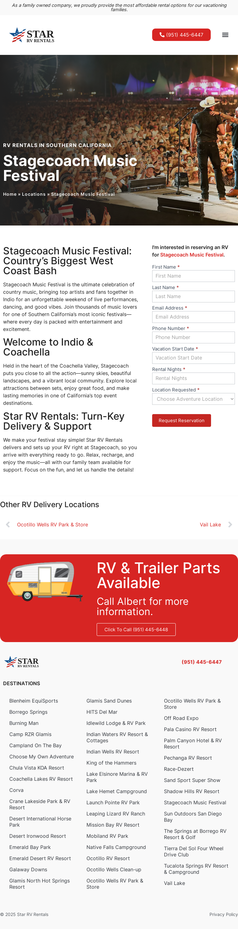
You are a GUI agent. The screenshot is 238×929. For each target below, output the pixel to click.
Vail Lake (174, 883)
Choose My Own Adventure (41, 756)
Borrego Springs (28, 712)
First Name (166, 267)
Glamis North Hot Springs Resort (39, 884)
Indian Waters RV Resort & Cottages (117, 737)
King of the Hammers (111, 763)
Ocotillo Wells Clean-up (113, 869)
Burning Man (23, 723)
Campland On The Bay (35, 745)
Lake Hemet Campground (116, 791)
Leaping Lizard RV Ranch (115, 814)
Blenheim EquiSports (33, 701)
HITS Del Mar (101, 712)
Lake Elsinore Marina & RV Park (117, 777)
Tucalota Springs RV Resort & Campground (196, 869)
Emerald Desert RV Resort (40, 858)
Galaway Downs (28, 869)
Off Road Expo (181, 718)
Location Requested (176, 390)
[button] (225, 35)
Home (10, 194)
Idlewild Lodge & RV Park (116, 723)
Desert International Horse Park (40, 821)
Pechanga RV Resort (188, 758)
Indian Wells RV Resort (112, 751)
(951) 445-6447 (202, 662)
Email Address (169, 308)
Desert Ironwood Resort (37, 836)
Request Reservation (182, 420)
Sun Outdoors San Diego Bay (193, 817)
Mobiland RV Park (107, 836)
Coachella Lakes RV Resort (41, 779)
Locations (34, 194)
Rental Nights (168, 369)
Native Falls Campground (116, 847)
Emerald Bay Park (30, 847)
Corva (16, 790)
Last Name (165, 287)
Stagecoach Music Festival (195, 802)
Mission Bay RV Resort (112, 825)
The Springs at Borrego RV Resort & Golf (195, 834)
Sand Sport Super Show (192, 780)
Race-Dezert (179, 769)
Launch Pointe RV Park (113, 802)
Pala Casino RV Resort (190, 729)
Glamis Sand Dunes (109, 701)
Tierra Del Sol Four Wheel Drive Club (193, 851)
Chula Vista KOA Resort (36, 768)
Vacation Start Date (175, 349)
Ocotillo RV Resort (108, 858)
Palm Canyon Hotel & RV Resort (193, 743)
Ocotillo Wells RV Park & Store (114, 884)
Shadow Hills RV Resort (191, 791)
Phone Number (170, 328)
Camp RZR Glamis (30, 734)
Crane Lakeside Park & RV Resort (39, 804)
